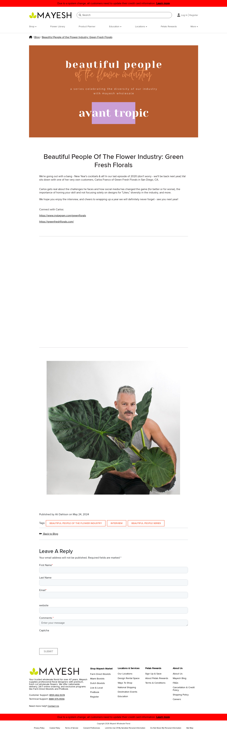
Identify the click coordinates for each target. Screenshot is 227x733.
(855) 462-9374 (57, 695)
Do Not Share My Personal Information (165, 728)
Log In (184, 15)
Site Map (189, 728)
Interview (117, 523)
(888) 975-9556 (57, 698)
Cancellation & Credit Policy (184, 689)
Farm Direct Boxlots (100, 674)
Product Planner (87, 26)
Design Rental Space (129, 678)
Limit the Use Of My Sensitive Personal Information (125, 728)
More (194, 26)
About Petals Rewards (156, 678)
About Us (178, 673)
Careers (177, 699)
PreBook (94, 692)
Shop (32, 26)
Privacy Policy (39, 728)
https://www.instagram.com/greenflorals (62, 215)
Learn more (163, 3)
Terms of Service (71, 728)
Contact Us (53, 706)
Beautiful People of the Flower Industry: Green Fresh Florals (77, 37)
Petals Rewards (169, 26)
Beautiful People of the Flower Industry (75, 523)
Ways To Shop (125, 683)
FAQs (175, 683)
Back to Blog (48, 534)
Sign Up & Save (153, 673)
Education (115, 26)
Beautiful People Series (146, 523)
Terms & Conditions (155, 683)
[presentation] (65, 638)
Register (193, 15)
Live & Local (96, 687)
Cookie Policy (54, 728)
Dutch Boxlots (97, 683)
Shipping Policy (181, 694)
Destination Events (127, 692)
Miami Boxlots (97, 678)
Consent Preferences (91, 728)
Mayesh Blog (179, 678)
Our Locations (125, 673)
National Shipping (127, 687)
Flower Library (57, 26)
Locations (141, 26)
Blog (37, 37)
